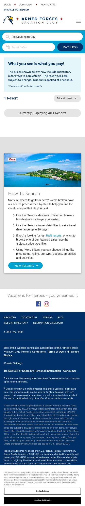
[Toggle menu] (78, 21)
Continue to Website (42, 500)
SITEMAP (47, 317)
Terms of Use (55, 351)
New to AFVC (48, 4)
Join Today (25, 4)
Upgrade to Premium (16, 9)
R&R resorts (53, 235)
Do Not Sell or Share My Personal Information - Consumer (40, 370)
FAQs (61, 317)
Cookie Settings (13, 363)
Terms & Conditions (33, 351)
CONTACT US (29, 317)
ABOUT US (10, 317)
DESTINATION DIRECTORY (48, 322)
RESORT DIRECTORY (16, 322)
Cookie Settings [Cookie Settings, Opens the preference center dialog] (42, 491)
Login (7, 4)
